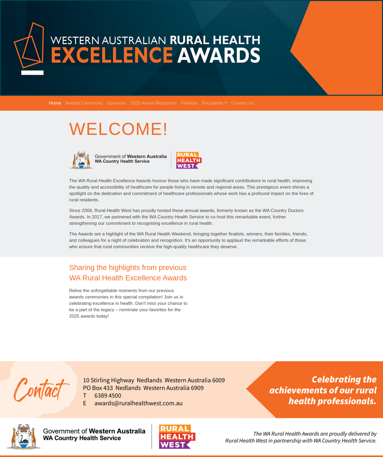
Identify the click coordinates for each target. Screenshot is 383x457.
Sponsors (116, 103)
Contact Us (242, 103)
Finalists (189, 103)
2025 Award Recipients (153, 103)
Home (55, 103)
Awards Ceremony (83, 103)
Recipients (212, 103)
